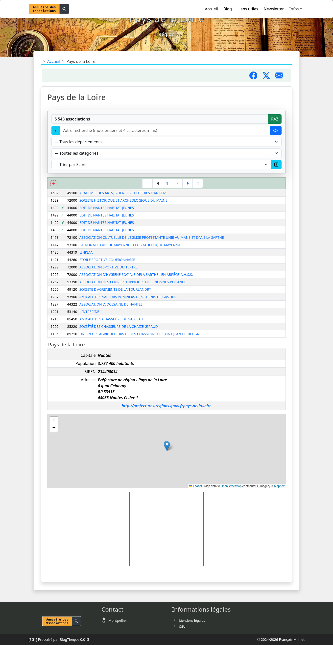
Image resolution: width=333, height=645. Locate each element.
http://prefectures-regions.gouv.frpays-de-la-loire (166, 405)
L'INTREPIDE (89, 311)
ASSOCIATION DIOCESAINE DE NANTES (111, 304)
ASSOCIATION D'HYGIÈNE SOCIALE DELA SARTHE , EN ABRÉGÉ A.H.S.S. (136, 274)
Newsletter (274, 9)
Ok (275, 130)
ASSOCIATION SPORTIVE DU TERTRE (108, 267)
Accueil (211, 9)
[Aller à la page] (173, 183)
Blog (227, 9)
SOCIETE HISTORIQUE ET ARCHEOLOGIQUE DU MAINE (123, 200)
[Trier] (161, 164)
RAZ (274, 119)
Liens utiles (248, 9)
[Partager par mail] (281, 77)
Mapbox (279, 486)
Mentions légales (192, 620)
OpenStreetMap (230, 486)
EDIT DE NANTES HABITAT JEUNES (106, 207)
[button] (167, 446)
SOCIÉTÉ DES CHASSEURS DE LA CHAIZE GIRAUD (118, 326)
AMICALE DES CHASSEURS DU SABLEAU (111, 319)
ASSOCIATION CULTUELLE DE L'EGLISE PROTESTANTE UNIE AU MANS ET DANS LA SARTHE (151, 237)
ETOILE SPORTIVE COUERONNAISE (107, 259)
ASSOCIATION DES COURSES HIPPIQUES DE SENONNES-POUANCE (132, 282)
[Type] (166, 153)
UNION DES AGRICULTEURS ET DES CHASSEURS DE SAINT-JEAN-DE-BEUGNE (140, 334)
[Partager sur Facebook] (255, 77)
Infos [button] (294, 9)
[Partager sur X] (268, 77)
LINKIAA (86, 252)
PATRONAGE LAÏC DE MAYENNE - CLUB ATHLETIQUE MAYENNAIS (131, 244)
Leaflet (195, 486)
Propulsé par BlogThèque (58, 639)
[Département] (166, 141)
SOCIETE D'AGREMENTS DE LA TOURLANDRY (115, 289)
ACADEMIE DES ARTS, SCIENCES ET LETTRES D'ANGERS (123, 193)
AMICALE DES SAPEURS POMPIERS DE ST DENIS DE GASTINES (129, 296)
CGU (182, 626)
